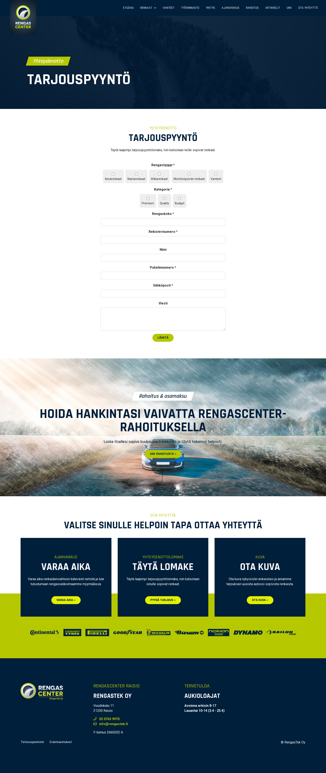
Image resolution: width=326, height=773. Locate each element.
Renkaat (146, 8)
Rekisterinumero (163, 232)
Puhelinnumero (163, 267)
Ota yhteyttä (308, 8)
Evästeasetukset (61, 742)
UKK (289, 8)
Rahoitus (252, 8)
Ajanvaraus (230, 8)
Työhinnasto (190, 8)
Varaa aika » (66, 600)
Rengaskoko (163, 214)
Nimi (163, 250)
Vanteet (168, 8)
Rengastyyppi (163, 165)
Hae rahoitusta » (163, 454)
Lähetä (163, 337)
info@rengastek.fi (110, 724)
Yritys (210, 8)
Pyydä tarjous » (163, 600)
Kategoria (163, 189)
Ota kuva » (260, 600)
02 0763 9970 (106, 719)
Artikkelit (272, 8)
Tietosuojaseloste (32, 742)
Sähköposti (163, 285)
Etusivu (128, 8)
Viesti (163, 303)
